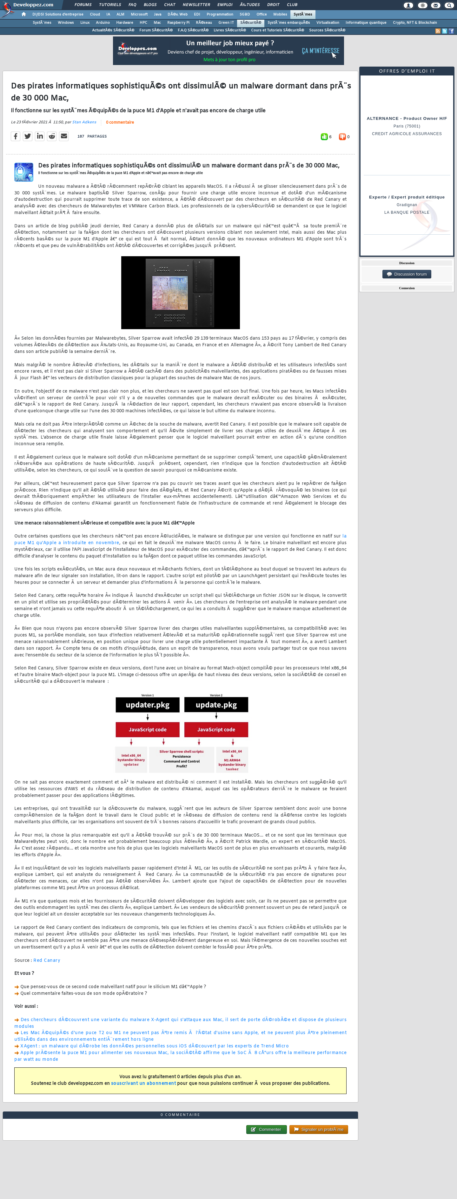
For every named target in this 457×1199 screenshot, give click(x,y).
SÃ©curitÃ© (250, 23)
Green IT (226, 23)
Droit (273, 5)
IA (108, 14)
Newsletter (196, 5)
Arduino (103, 23)
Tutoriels (110, 5)
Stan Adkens (84, 122)
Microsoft (139, 14)
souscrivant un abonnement (143, 1084)
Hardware (124, 23)
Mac (157, 23)
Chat (169, 5)
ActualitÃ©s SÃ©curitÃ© (113, 30)
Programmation (220, 14)
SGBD (245, 14)
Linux (84, 23)
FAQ (132, 5)
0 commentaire (120, 122)
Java (157, 14)
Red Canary (46, 961)
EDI (197, 14)
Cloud (95, 14)
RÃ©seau (204, 23)
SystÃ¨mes (303, 14)
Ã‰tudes (249, 5)
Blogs (150, 5)
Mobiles (280, 14)
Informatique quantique (366, 23)
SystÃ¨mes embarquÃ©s (289, 23)
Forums (83, 5)
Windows (66, 23)
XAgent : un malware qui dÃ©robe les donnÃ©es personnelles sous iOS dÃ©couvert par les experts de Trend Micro (154, 1046)
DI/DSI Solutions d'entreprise (57, 14)
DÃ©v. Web (178, 14)
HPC (143, 23)
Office (261, 14)
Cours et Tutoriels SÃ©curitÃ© (277, 30)
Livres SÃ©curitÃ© (230, 30)
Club (292, 5)
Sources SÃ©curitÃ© (327, 30)
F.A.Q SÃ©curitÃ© (193, 30)
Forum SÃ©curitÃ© (156, 30)
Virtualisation (327, 23)
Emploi (225, 5)
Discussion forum (407, 274)
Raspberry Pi (178, 23)
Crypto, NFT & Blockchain (415, 23)
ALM (120, 14)
